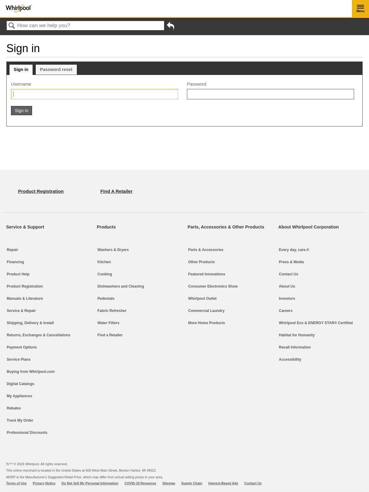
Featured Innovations (206, 274)
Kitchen (104, 262)
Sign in (21, 69)
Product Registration (25, 286)
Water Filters (109, 323)
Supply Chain (191, 483)
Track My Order (20, 420)
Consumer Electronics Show (213, 286)
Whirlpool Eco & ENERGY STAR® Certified (316, 323)
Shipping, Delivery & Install (30, 323)
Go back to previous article (170, 27)
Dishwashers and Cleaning (121, 286)
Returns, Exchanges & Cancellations (38, 335)
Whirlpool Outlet (202, 298)
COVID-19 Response (140, 483)
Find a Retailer (110, 335)
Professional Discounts (27, 432)
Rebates (14, 408)
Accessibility (290, 359)
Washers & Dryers (113, 250)
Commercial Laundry (206, 311)
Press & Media (291, 262)
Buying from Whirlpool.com (31, 372)
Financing (15, 262)
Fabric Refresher (112, 311)
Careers (286, 311)
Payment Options (22, 347)
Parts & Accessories (206, 250)
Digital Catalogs (20, 384)
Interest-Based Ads (223, 483)
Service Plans (18, 359)
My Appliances (19, 396)
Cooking (105, 274)
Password (196, 84)
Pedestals (106, 298)
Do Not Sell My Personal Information (90, 483)
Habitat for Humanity (297, 335)
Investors (287, 298)
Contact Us (288, 274)
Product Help (18, 274)
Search (11, 26)
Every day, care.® (294, 250)
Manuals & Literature (25, 298)
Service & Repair (21, 311)
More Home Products (206, 323)
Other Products (201, 262)
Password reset (56, 69)
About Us (287, 286)
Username (21, 84)
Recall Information (295, 347)
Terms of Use (16, 483)
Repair (12, 250)
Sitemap (168, 483)
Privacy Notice (44, 483)
